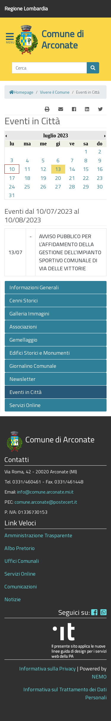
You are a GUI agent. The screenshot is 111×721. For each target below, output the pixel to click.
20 (58, 178)
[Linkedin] (87, 109)
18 (27, 178)
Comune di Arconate (62, 39)
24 (12, 187)
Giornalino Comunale (32, 366)
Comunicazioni (20, 586)
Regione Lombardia (26, 8)
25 (27, 187)
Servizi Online (25, 405)
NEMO (99, 677)
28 (72, 187)
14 (72, 169)
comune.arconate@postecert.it (46, 501)
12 (43, 169)
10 (12, 169)
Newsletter (22, 379)
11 (27, 169)
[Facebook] (74, 109)
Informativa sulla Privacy (47, 669)
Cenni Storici (23, 300)
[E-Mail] (47, 109)
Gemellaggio (23, 340)
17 (12, 178)
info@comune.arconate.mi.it (45, 491)
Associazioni (23, 327)
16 (100, 169)
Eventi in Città (25, 392)
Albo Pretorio (19, 548)
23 (100, 178)
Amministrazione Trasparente (38, 535)
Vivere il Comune (55, 92)
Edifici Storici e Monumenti (39, 353)
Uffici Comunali (21, 561)
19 (43, 178)
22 (86, 178)
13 (58, 169)
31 (12, 195)
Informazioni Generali (34, 287)
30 (100, 187)
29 (86, 187)
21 (72, 178)
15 (86, 169)
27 (58, 187)
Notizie (12, 599)
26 (43, 187)
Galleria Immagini (29, 314)
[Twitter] (100, 109)
